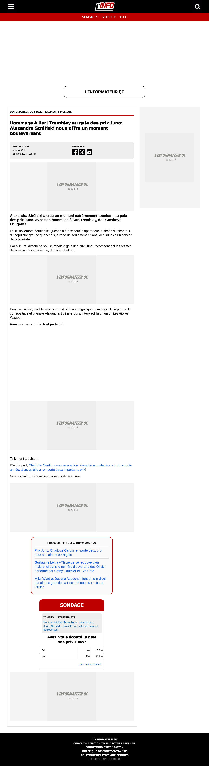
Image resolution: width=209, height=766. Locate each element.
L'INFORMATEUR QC (21, 111)
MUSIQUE (66, 111)
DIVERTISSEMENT (46, 111)
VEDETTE (109, 17)
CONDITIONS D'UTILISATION (105, 747)
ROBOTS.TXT (115, 759)
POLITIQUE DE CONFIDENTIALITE (104, 751)
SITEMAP (103, 759)
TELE (123, 17)
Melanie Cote (19, 150)
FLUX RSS (92, 759)
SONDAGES (90, 17)
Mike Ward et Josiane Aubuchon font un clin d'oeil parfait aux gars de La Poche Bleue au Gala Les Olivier (70, 583)
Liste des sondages (90, 664)
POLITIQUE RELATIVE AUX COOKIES (105, 755)
